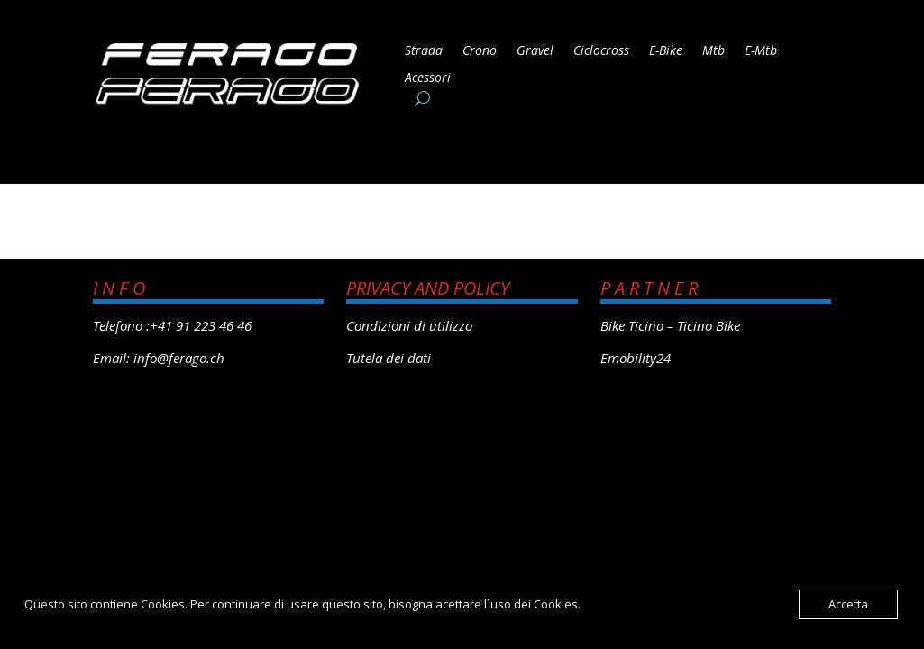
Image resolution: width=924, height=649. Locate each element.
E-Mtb (761, 51)
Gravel (535, 51)
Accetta (848, 604)
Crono (479, 51)
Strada (424, 51)
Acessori (428, 78)
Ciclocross (601, 51)
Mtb (713, 51)
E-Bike (665, 51)
